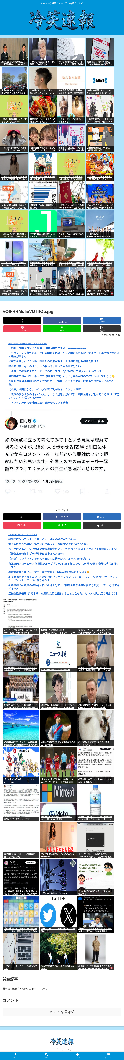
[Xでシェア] (22, 320)
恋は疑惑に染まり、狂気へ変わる (22, 534)
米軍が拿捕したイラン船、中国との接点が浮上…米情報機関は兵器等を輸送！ (53, 361)
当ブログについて (62, 1049)
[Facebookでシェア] (62, 320)
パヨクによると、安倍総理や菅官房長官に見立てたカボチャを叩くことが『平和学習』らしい (62, 549)
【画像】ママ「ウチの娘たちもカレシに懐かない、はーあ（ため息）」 (49, 558)
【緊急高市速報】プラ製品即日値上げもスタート (36, 553)
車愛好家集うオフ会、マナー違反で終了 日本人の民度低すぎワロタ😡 (49, 572)
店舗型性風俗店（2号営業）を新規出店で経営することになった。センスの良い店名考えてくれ (63, 593)
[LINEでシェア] (62, 328)
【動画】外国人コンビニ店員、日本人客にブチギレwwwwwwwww (47, 348)
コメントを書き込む (62, 1012)
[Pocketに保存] (22, 328)
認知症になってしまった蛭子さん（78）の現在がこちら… (42, 539)
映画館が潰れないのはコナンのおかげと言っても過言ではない (44, 366)
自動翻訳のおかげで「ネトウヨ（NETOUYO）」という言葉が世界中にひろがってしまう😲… (62, 376)
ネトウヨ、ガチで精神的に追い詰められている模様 (38, 402)
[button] (102, 328)
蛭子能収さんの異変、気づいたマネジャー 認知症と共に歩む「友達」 (48, 544)
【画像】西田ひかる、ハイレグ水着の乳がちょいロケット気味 (44, 389)
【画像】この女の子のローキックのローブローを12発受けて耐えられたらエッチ (55, 371)
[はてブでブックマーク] (102, 320)
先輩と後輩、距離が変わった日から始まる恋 (27, 344)
